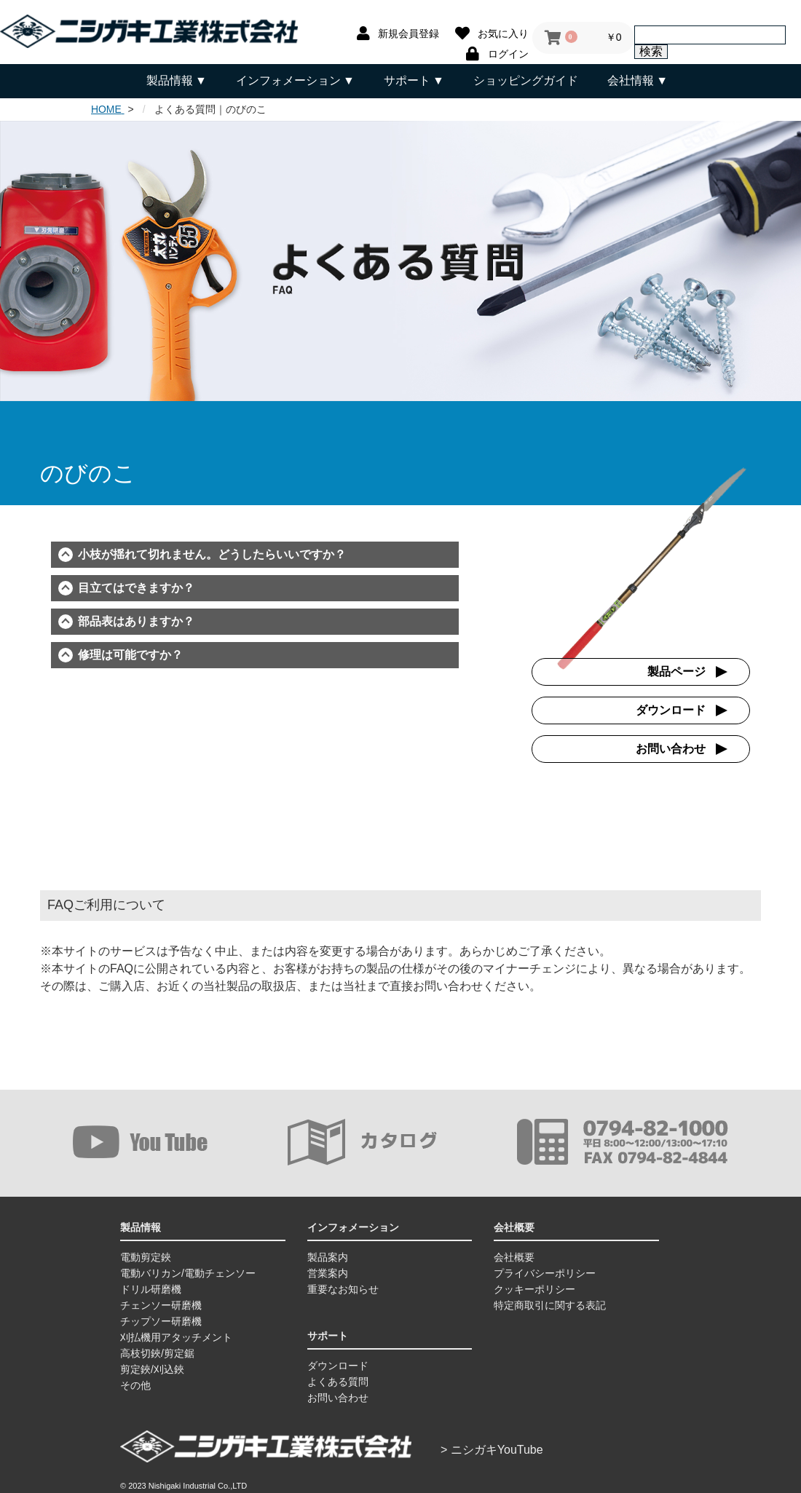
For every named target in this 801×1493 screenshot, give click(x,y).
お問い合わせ (671, 747)
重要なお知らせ (343, 1288)
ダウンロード (671, 708)
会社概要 (514, 1256)
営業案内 (327, 1272)
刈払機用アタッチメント (176, 1336)
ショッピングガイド (525, 80)
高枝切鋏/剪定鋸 (157, 1352)
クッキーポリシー (534, 1288)
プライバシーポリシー (545, 1272)
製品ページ (676, 670)
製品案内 (327, 1256)
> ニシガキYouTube (492, 1448)
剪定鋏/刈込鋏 (152, 1368)
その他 (135, 1384)
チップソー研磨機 (161, 1320)
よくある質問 (337, 1380)
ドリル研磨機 (150, 1288)
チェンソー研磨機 (161, 1304)
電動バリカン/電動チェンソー (188, 1272)
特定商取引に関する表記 (550, 1304)
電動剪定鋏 (145, 1256)
